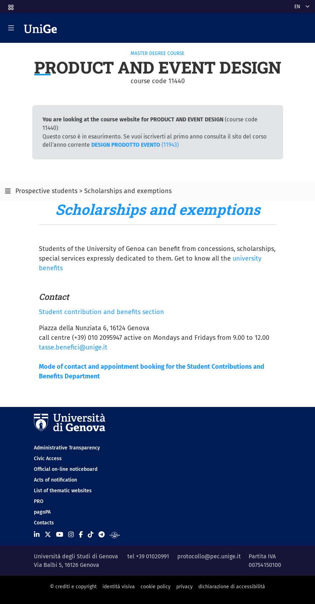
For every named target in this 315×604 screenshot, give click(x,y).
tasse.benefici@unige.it (73, 347)
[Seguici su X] (48, 534)
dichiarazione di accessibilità (231, 587)
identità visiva (118, 587)
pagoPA (42, 512)
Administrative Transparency (67, 448)
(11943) (135, 144)
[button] (10, 5)
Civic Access (48, 458)
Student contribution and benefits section (101, 312)
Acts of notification (55, 480)
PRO (39, 501)
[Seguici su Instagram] (71, 534)
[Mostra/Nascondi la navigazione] (11, 27)
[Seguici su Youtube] (59, 534)
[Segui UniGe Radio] (115, 534)
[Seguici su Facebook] (81, 534)
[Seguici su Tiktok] (90, 534)
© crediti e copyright (73, 587)
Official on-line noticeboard (65, 469)
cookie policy (156, 587)
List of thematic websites (63, 491)
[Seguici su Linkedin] (37, 534)
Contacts (44, 523)
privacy (184, 587)
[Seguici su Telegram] (101, 534)
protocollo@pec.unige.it (209, 556)
